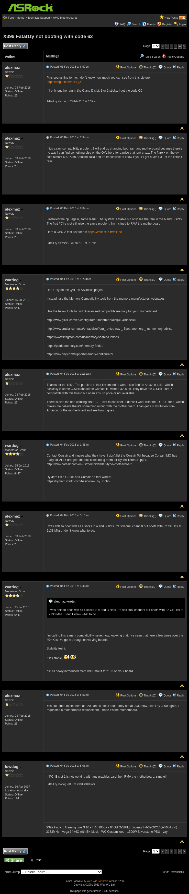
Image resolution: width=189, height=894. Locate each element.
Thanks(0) (147, 67)
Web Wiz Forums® (97, 881)
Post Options (126, 67)
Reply (180, 67)
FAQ (122, 24)
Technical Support (39, 17)
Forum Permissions (174, 872)
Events (149, 24)
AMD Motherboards (65, 17)
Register (167, 24)
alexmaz (14, 67)
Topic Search (150, 56)
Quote (167, 67)
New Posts (171, 17)
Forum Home (16, 17)
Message (52, 56)
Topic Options (173, 56)
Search (136, 24)
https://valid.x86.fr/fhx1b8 (105, 232)
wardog (13, 280)
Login (182, 24)
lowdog (13, 766)
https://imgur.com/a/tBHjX (64, 82)
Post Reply (14, 46)
